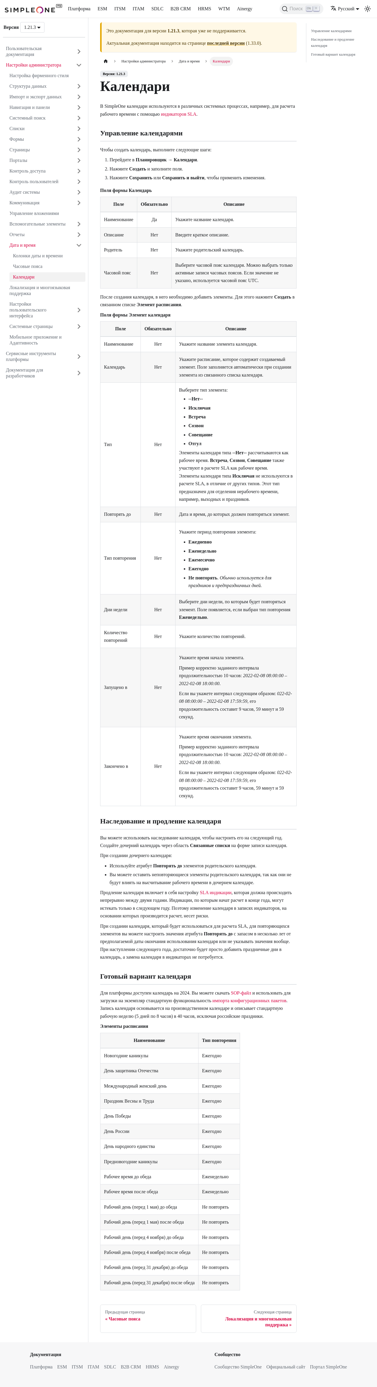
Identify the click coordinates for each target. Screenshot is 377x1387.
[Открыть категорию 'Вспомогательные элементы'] (78, 224)
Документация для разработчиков (24, 372)
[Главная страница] (105, 61)
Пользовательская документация (24, 51)
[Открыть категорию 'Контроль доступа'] (78, 171)
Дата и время (22, 245)
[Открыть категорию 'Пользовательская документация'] (78, 51)
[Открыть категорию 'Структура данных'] (78, 86)
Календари (23, 276)
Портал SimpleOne (328, 1366)
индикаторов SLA (178, 114)
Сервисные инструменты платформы (31, 356)
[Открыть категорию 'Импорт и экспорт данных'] (78, 97)
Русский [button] (342, 8)
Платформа (79, 8)
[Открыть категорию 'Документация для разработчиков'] (78, 373)
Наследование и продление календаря (332, 42)
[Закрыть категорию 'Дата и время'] (78, 245)
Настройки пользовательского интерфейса (28, 309)
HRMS (204, 8)
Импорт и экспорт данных (35, 96)
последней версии (226, 43)
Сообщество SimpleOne (238, 1366)
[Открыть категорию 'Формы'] (78, 139)
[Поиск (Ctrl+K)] (301, 9)
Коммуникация (24, 202)
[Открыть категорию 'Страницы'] (78, 150)
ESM (102, 8)
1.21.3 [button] (30, 27)
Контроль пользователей (33, 181)
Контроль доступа (27, 170)
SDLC (157, 8)
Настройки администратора (33, 64)
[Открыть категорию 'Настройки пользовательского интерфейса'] (78, 310)
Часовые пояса (27, 266)
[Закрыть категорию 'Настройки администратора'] (78, 65)
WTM (224, 8)
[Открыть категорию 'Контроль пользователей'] (78, 181)
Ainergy (244, 8)
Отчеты (16, 234)
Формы (16, 139)
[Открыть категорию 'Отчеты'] (78, 234)
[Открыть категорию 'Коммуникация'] (78, 203)
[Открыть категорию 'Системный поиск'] (78, 118)
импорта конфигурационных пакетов (249, 1000)
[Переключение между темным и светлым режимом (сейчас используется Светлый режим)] (367, 9)
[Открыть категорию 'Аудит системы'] (78, 192)
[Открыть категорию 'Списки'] (78, 128)
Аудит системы (24, 192)
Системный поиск (27, 117)
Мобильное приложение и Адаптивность (35, 339)
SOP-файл (241, 992)
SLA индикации (216, 892)
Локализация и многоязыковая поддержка (39, 290)
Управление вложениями (34, 213)
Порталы (18, 160)
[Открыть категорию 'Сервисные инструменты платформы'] (78, 356)
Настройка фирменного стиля (39, 75)
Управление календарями (331, 31)
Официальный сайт (286, 1366)
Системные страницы (31, 326)
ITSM (119, 8)
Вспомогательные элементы (37, 223)
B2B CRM (181, 8)
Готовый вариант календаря (333, 54)
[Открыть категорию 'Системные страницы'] (78, 326)
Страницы (19, 149)
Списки (16, 128)
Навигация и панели (29, 107)
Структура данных (28, 86)
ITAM (138, 8)
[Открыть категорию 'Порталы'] (78, 160)
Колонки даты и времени (38, 255)
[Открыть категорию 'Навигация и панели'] (78, 107)
